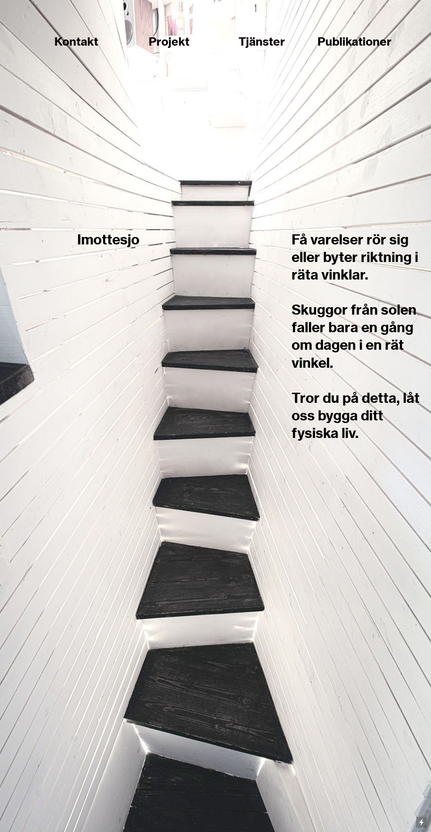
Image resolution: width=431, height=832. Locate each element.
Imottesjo (108, 239)
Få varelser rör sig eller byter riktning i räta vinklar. (355, 257)
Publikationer (354, 41)
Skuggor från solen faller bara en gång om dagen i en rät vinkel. (354, 336)
